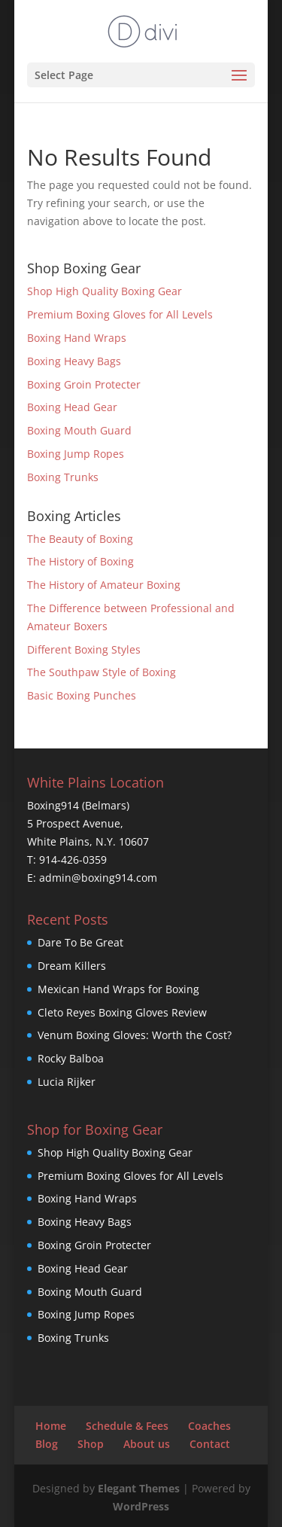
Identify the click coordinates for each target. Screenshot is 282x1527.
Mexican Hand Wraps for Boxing (118, 989)
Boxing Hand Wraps (76, 338)
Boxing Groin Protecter (84, 384)
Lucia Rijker (67, 1081)
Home (50, 1426)
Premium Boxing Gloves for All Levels (120, 314)
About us (146, 1444)
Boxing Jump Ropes (75, 454)
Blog (46, 1444)
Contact (210, 1444)
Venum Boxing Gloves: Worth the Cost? (135, 1035)
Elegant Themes (139, 1488)
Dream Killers (72, 966)
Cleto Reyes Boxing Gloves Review (122, 1012)
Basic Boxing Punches (81, 695)
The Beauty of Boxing (80, 539)
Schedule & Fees (127, 1426)
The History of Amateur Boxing (103, 585)
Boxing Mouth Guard (79, 430)
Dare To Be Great (80, 942)
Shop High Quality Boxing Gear (104, 291)
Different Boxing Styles (84, 649)
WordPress (141, 1506)
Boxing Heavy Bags (74, 361)
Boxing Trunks (63, 477)
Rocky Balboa (71, 1058)
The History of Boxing (80, 561)
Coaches (209, 1426)
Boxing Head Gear (72, 407)
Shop (90, 1444)
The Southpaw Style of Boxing (101, 672)
